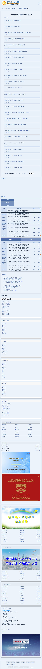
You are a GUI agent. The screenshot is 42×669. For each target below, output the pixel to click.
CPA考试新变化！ (7, 289)
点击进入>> (37, 445)
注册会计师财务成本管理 (22, 8)
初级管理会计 (4, 600)
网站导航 (13, 662)
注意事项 (17, 434)
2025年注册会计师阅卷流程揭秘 (10, 290)
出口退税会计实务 (5, 409)
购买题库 (38, 586)
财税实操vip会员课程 (6, 404)
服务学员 (4, 394)
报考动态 (4, 326)
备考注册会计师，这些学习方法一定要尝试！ (12, 286)
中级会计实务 (4, 351)
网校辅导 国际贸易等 (7, 547)
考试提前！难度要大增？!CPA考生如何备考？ (13, 285)
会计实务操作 (5, 401)
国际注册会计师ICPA (6, 313)
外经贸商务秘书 (5, 577)
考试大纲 (17, 432)
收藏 (8, 17)
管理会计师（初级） (6, 302)
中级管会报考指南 (5, 306)
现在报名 (3, 631)
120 (34, 266)
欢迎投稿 (18, 662)
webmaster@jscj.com (24, 666)
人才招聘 (28, 662)
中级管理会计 (4, 539)
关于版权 (23, 662)
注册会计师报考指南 (7, 422)
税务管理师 (4, 309)
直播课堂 (4, 323)
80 (34, 245)
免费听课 (22, 530)
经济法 (3, 352)
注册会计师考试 (6, 443)
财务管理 (4, 354)
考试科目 (30, 429)
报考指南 (4, 325)
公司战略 (4, 377)
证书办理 (30, 434)
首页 (9, 8)
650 (34, 232)
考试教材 (4, 432)
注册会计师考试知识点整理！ (9, 288)
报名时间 (17, 424)
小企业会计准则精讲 (6, 408)
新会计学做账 (4, 405)
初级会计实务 (4, 333)
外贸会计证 (5, 383)
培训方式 (4, 436)
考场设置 (4, 429)
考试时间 (17, 429)
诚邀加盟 (8, 664)
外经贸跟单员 (4, 575)
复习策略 (17, 436)
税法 (3, 373)
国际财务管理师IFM (6, 314)
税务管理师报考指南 (6, 310)
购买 (39, 210)
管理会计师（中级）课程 (7, 608)
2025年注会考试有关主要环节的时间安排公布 (13, 277)
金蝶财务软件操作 (5, 411)
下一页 (21, 173)
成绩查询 (4, 328)
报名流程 (4, 427)
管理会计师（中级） (6, 304)
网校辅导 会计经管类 (7, 506)
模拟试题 (4, 393)
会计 (3, 370)
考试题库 (30, 436)
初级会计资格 (5, 321)
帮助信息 (32, 662)
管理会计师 (4, 538)
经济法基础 (4, 335)
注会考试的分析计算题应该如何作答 (11, 282)
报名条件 (30, 424)
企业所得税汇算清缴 (6, 413)
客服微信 (16, 667)
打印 (5, 17)
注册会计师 (13, 8)
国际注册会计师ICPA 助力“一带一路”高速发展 (13, 278)
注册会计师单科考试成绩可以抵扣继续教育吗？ (13, 281)
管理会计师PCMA (5, 307)
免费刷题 (38, 530)
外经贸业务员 (4, 573)
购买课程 (22, 586)
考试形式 (30, 427)
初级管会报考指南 (5, 303)
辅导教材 (4, 332)
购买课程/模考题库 (7, 584)
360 (34, 269)
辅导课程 (4, 329)
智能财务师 (4, 311)
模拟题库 (4, 330)
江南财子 (11, 667)
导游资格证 (4, 579)
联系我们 (13, 664)
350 (34, 210)
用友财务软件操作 (5, 412)
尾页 (25, 173)
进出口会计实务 (5, 415)
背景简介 (4, 424)
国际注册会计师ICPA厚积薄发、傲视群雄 (12, 280)
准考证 (16, 427)
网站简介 (8, 662)
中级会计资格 (5, 341)
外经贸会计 (4, 536)
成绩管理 (30, 432)
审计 (3, 371)
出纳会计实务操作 (5, 406)
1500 (34, 235)
